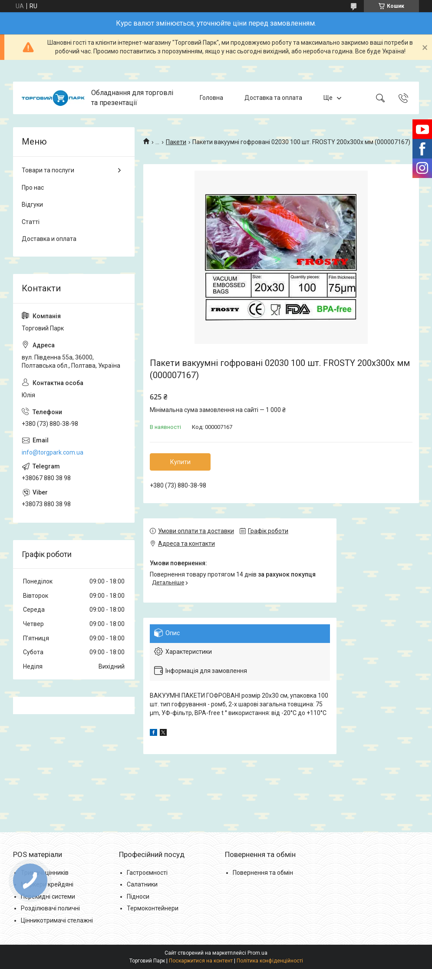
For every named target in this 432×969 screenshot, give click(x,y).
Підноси (138, 896)
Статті (31, 221)
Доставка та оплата (273, 97)
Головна (211, 97)
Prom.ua (257, 953)
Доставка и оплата (49, 238)
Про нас (33, 187)
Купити (180, 461)
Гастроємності (147, 872)
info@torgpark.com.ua (52, 452)
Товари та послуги (48, 170)
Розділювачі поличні (50, 908)
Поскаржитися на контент (201, 961)
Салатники (142, 884)
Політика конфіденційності (270, 961)
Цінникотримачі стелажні (57, 920)
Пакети (176, 141)
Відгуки (32, 204)
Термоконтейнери (152, 908)
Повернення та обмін (263, 872)
